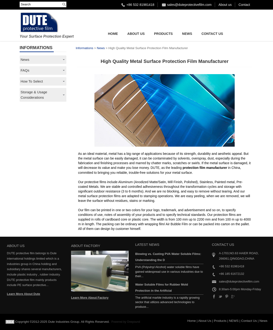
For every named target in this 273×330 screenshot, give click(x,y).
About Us (136, 34)
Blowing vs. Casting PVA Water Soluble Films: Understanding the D (168, 257)
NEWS (187, 34)
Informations (84, 48)
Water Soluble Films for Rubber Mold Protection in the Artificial (161, 287)
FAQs (25, 70)
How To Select (32, 81)
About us (225, 5)
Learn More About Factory (89, 297)
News (25, 60)
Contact (244, 5)
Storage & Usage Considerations (34, 94)
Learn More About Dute (23, 294)
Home (113, 34)
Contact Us (212, 34)
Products (163, 34)
